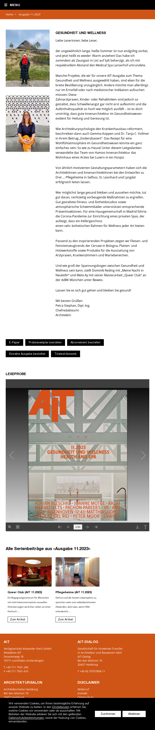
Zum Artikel (17, 619)
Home (9, 14)
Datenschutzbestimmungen (26, 718)
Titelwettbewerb (65, 354)
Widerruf (83, 689)
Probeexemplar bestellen (45, 342)
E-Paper (14, 342)
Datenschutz (86, 697)
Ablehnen (134, 714)
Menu (12, 5)
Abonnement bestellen (85, 342)
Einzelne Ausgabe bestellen (27, 354)
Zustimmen (108, 714)
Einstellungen (60, 707)
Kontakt (82, 693)
